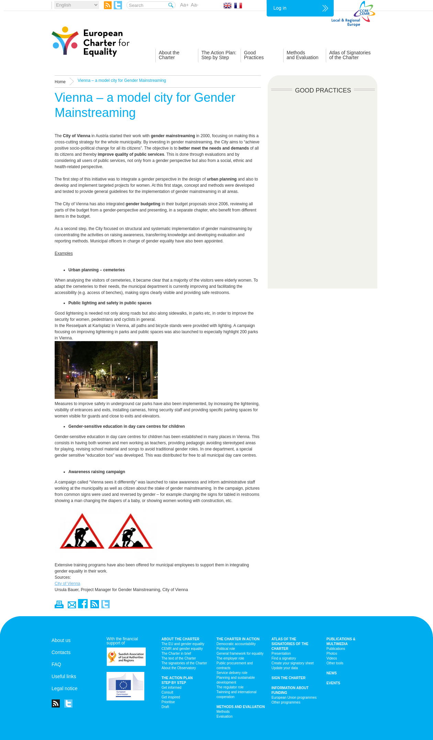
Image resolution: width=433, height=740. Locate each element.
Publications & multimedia (340, 641)
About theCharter (169, 55)
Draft (165, 707)
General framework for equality (240, 653)
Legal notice (65, 688)
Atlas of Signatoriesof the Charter (350, 55)
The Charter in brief (176, 653)
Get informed (171, 687)
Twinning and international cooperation (236, 694)
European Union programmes (294, 697)
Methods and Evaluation (240, 707)
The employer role (230, 658)
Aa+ (184, 4)
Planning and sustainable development (235, 680)
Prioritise (168, 702)
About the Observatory (179, 668)
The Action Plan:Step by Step (218, 55)
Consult (167, 692)
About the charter (180, 639)
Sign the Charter (288, 678)
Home (60, 81)
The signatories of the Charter (184, 663)
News (331, 673)
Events (333, 683)
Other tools (334, 663)
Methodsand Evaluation (303, 55)
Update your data (284, 668)
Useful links (64, 676)
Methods (223, 712)
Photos (331, 653)
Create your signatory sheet (292, 663)
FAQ (56, 664)
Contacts (61, 652)
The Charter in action (237, 639)
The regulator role (230, 687)
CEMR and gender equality (182, 649)
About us (61, 640)
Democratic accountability (236, 644)
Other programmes (285, 702)
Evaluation (224, 716)
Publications (335, 649)
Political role (225, 649)
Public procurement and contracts (234, 665)
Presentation (281, 653)
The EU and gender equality (183, 644)
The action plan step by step (177, 680)
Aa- (194, 4)
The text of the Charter (179, 658)
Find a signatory (283, 658)
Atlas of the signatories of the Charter (289, 644)
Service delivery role (231, 673)
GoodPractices (254, 55)
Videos (331, 658)
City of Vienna (67, 583)
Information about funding (290, 690)
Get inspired (171, 697)
